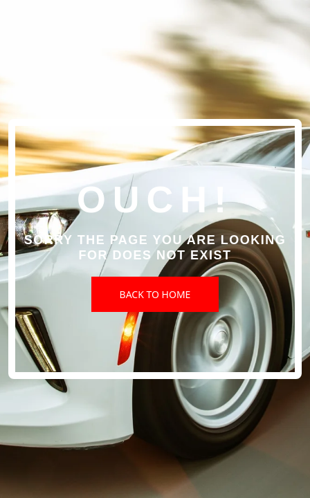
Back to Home (155, 294)
